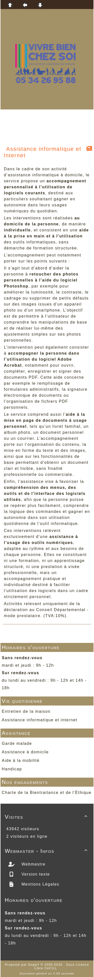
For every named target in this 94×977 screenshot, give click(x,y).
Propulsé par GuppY (23, 964)
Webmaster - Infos (47, 851)
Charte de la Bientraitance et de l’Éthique (46, 792)
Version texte (35, 874)
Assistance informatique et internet (39, 720)
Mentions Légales (39, 884)
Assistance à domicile (25, 752)
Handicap (12, 769)
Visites (47, 817)
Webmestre (33, 864)
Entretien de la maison (26, 711)
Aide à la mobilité (21, 760)
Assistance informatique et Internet (42, 152)
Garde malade (17, 743)
